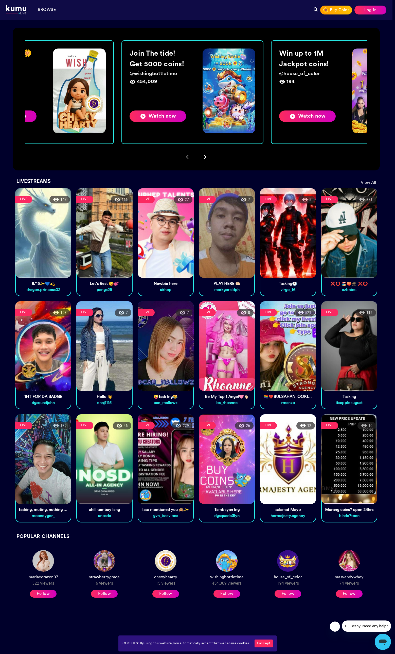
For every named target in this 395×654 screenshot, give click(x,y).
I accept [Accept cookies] (263, 643)
